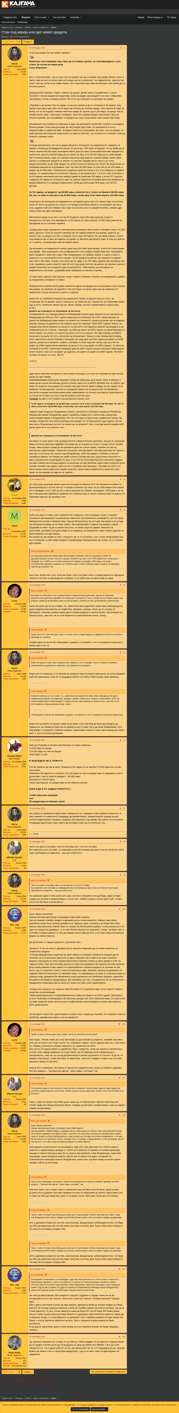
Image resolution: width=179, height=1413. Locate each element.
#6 (124, 740)
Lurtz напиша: (37, 691)
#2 (124, 479)
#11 (123, 1024)
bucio (6, 36)
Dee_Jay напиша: (39, 1121)
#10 (123, 909)
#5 (124, 652)
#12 (123, 1078)
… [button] (15, 42)
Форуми (25, 17)
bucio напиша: (37, 591)
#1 (124, 48)
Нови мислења (8, 22)
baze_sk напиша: (38, 880)
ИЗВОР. (33, 361)
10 (19, 42)
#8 (124, 841)
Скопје (23, 612)
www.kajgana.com (19, 1366)
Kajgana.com (10, 17)
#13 (123, 1115)
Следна (26, 42)
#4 (124, 585)
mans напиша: (37, 630)
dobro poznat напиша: (40, 551)
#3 (124, 510)
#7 (124, 808)
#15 (123, 1337)
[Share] (120, 48)
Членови (74, 17)
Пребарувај (22, 22)
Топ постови (59, 17)
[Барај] (171, 17)
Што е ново (40, 17)
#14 (123, 1269)
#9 (124, 875)
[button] (49, 17)
